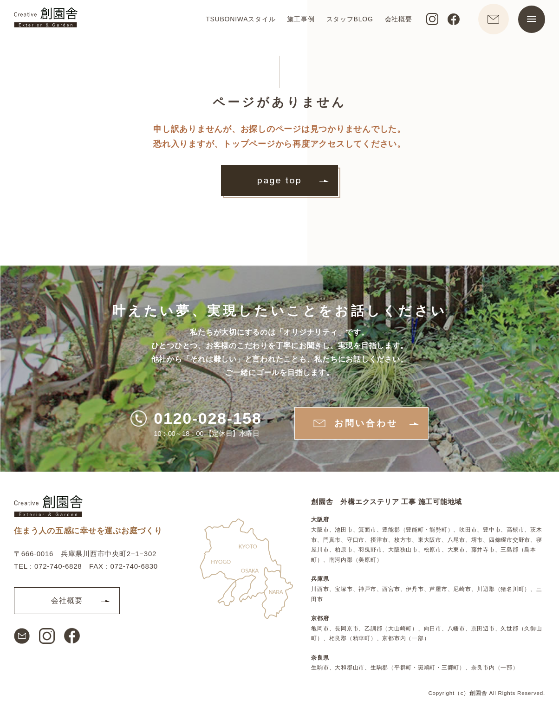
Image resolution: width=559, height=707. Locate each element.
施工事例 (297, 21)
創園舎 (478, 692)
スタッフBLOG (346, 21)
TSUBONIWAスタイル (237, 21)
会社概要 (395, 21)
